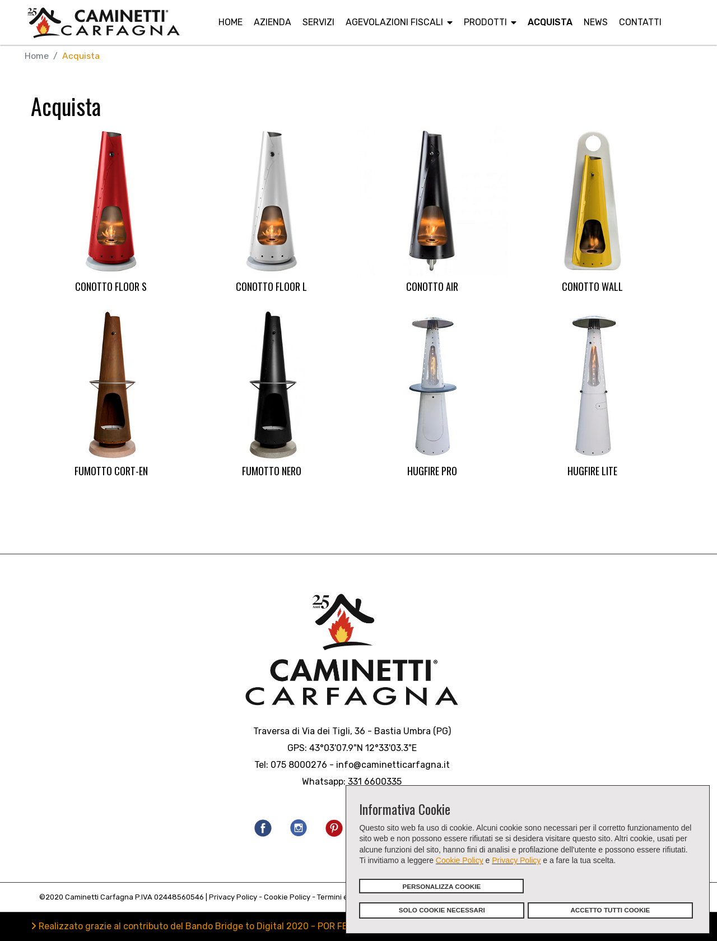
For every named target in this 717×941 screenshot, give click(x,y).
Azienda (272, 22)
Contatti (640, 22)
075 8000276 (299, 765)
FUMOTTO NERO (271, 470)
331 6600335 (375, 782)
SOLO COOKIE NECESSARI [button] (442, 910)
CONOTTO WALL (592, 287)
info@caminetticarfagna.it (393, 765)
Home (230, 22)
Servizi (318, 22)
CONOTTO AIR (432, 287)
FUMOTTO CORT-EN (111, 470)
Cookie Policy (459, 860)
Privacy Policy (516, 860)
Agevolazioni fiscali (394, 22)
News (596, 22)
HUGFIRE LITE (592, 470)
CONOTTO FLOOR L (271, 287)
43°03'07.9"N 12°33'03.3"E (363, 748)
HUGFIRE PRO (432, 470)
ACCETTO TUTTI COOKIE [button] (610, 910)
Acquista (550, 22)
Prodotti (485, 22)
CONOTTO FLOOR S (111, 287)
